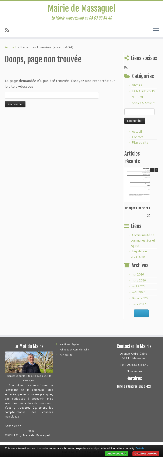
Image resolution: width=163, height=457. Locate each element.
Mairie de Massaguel (81, 8)
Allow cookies (116, 453)
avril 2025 (138, 286)
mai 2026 (138, 274)
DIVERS (137, 85)
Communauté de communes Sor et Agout (143, 240)
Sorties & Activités (144, 103)
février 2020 (140, 298)
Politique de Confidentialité (74, 349)
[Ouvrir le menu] (156, 29)
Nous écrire (134, 371)
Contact (137, 137)
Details (140, 448)
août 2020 (138, 292)
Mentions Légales (69, 344)
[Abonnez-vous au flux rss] (8, 30)
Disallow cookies (146, 453)
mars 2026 (139, 280)
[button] (156, 170)
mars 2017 (139, 304)
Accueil (10, 46)
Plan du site (140, 142)
